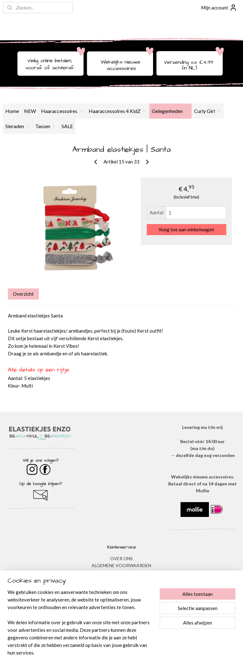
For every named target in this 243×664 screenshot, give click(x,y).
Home (12, 111)
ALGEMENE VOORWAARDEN (121, 565)
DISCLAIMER (121, 579)
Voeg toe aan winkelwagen (186, 229)
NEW (30, 111)
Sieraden (17, 126)
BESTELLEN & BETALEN (121, 600)
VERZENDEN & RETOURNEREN (121, 586)
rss (113, 652)
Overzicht (23, 294)
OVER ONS (121, 558)
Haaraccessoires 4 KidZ (118, 111)
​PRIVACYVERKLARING (121, 572)
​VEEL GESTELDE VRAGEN (121, 593)
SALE (67, 126)
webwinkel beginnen (134, 652)
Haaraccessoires (62, 111)
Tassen (45, 126)
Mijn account (219, 7)
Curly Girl (207, 111)
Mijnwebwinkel (186, 652)
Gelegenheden (170, 111)
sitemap (101, 652)
